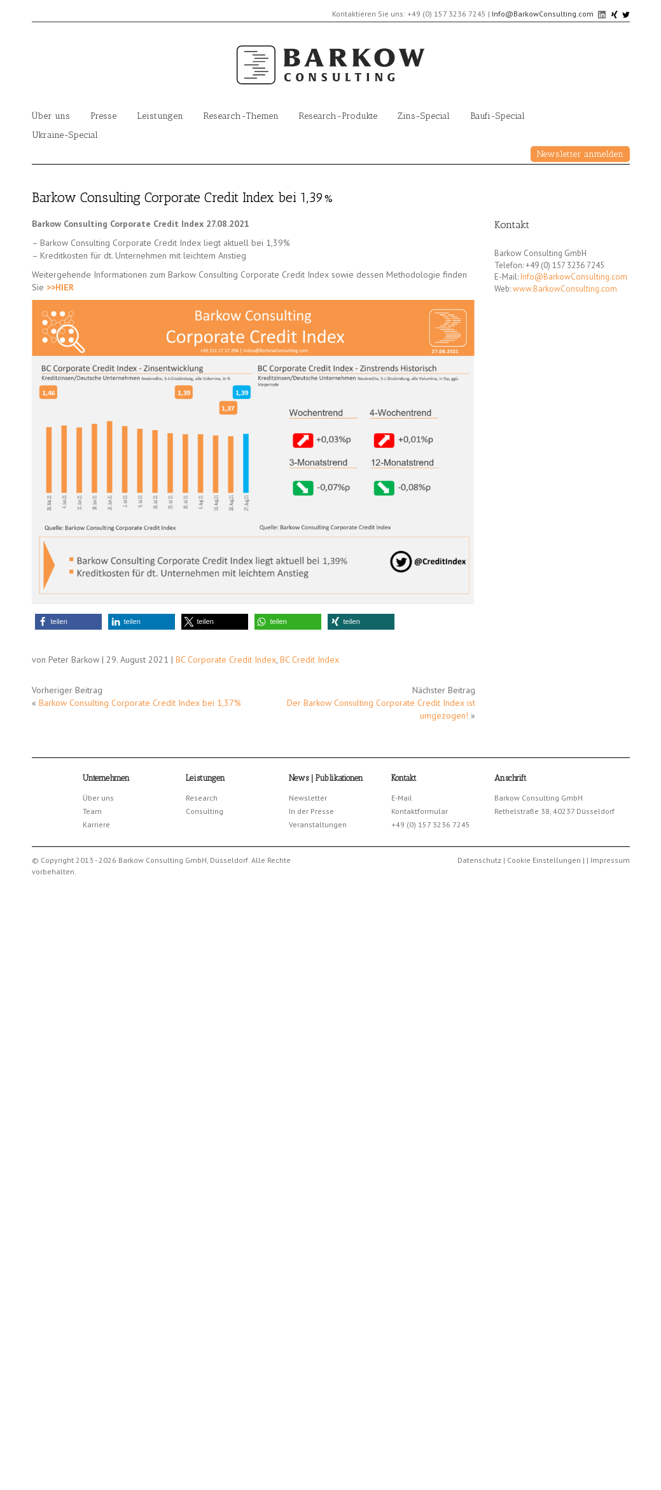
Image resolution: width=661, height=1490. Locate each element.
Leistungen (160, 116)
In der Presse (311, 811)
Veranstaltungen (318, 824)
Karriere (96, 824)
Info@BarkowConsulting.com (543, 13)
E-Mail (401, 798)
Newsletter (308, 798)
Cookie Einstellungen (544, 860)
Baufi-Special (497, 116)
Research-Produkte (338, 116)
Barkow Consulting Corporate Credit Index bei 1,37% (140, 702)
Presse (103, 116)
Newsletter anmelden (580, 154)
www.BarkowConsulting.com (565, 288)
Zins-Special (424, 116)
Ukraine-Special (65, 135)
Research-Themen (241, 116)
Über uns (51, 116)
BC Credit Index (309, 659)
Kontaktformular (419, 811)
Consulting (204, 811)
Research (202, 798)
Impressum (610, 860)
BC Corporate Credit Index (226, 659)
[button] (68, 622)
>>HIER (60, 287)
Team (92, 811)
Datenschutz (479, 860)
